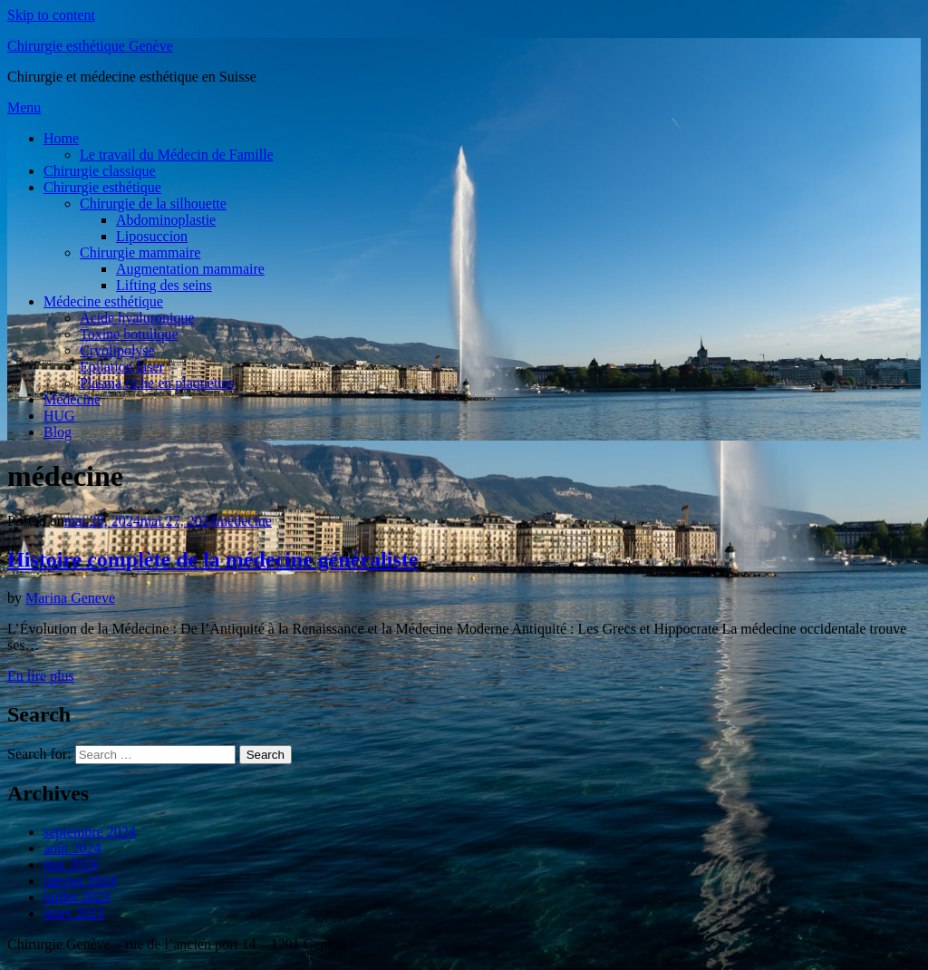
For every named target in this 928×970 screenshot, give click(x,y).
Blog (58, 432)
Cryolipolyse (117, 350)
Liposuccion (152, 236)
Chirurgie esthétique (102, 187)
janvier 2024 (80, 880)
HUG (59, 415)
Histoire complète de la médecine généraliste (212, 559)
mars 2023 (74, 913)
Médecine (72, 399)
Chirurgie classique (100, 171)
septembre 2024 (90, 831)
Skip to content (51, 15)
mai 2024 (71, 864)
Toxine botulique (129, 334)
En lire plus (40, 676)
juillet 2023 (77, 897)
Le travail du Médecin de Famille (177, 154)
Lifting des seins (164, 285)
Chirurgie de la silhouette (153, 203)
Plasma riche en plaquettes (157, 383)
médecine (244, 521)
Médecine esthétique (103, 301)
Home (61, 138)
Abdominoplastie (166, 220)
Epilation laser (122, 366)
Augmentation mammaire (190, 268)
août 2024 (73, 848)
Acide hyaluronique (137, 317)
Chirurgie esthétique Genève (90, 45)
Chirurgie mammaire (140, 252)
